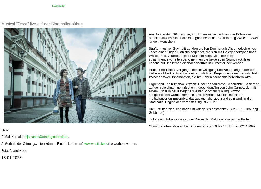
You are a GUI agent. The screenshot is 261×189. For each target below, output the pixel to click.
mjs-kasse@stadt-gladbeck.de (46, 137)
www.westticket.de (96, 144)
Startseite (58, 5)
